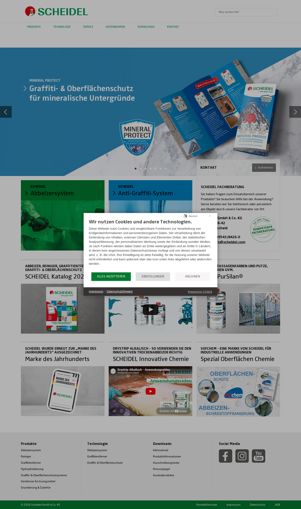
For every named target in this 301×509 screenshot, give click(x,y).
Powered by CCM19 (200, 291)
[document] (150, 245)
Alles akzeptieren (111, 276)
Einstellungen (153, 276)
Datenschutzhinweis (120, 291)
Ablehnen (192, 276)
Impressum (96, 291)
